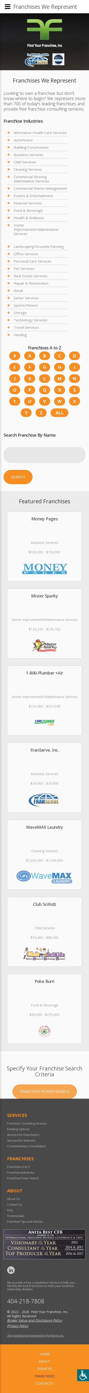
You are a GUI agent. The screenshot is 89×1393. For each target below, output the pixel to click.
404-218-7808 (25, 1301)
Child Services (25, 162)
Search (18, 477)
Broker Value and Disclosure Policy (34, 1320)
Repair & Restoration (31, 283)
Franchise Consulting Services (27, 1123)
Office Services (26, 253)
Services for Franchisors (23, 1135)
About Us (13, 1199)
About (44, 1361)
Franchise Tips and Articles (25, 1222)
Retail (18, 290)
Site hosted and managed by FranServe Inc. (35, 1335)
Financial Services (28, 203)
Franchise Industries (20, 1173)
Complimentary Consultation (26, 1146)
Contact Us (14, 1205)
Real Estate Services (30, 275)
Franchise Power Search (45, 1109)
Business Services (28, 154)
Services (44, 1368)
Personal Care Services (33, 261)
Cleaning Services (28, 169)
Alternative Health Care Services (40, 132)
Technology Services (30, 320)
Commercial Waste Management (40, 188)
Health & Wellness (29, 217)
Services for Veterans (21, 1140)
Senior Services (26, 298)
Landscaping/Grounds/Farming (39, 246)
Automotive (23, 140)
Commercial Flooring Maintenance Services (31, 178)
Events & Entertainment (33, 195)
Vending (20, 334)
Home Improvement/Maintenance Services (36, 229)
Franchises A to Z (18, 1167)
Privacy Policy (17, 1326)
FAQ (10, 1210)
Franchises (45, 1376)
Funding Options (18, 1129)
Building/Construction (31, 147)
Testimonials (15, 1216)
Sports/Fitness (26, 305)
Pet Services (24, 268)
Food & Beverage (28, 210)
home (45, 1354)
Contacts (44, 1383)
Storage (20, 312)
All (60, 413)
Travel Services (26, 327)
